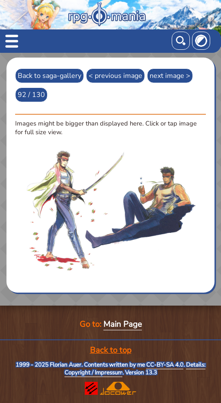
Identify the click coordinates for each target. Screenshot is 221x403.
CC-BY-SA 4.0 (164, 365)
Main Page (122, 324)
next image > (170, 76)
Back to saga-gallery (49, 76)
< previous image (115, 76)
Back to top (110, 350)
